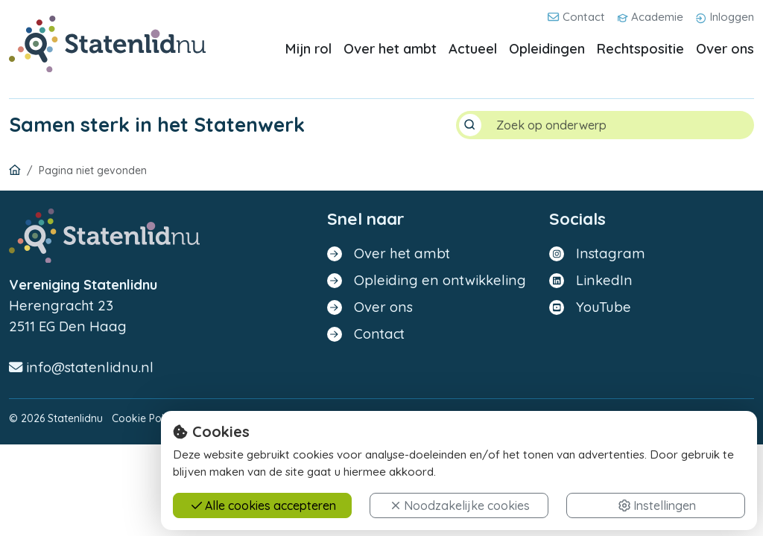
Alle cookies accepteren (263, 517)
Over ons (725, 48)
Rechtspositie (640, 48)
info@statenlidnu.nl (81, 367)
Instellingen (657, 517)
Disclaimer (287, 418)
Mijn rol (308, 48)
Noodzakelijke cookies (460, 517)
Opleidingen (547, 48)
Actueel (473, 48)
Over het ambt (390, 48)
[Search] (619, 125)
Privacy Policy (219, 418)
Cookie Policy (144, 418)
